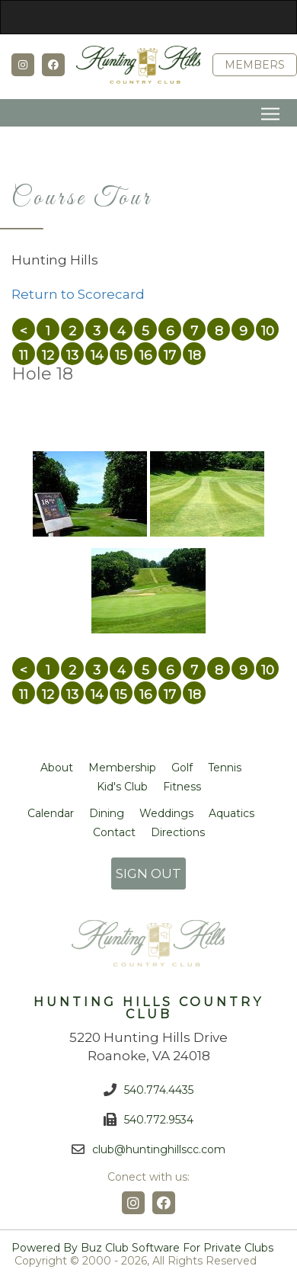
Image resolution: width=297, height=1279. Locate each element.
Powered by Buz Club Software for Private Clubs (142, 1248)
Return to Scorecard (78, 294)
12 (48, 355)
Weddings (166, 813)
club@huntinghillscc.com (158, 1149)
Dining (106, 813)
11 (23, 355)
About (56, 767)
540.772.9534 (158, 1119)
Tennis (224, 767)
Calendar (50, 813)
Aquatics (231, 813)
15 (121, 355)
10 (267, 330)
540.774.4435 (158, 1090)
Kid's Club (122, 786)
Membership (122, 767)
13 (72, 355)
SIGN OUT (148, 873)
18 (194, 355)
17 (170, 355)
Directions (178, 832)
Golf (182, 767)
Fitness (182, 786)
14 (97, 355)
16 (145, 355)
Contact (114, 832)
